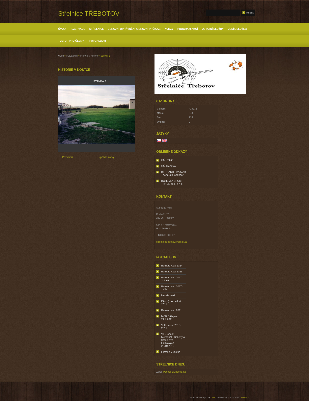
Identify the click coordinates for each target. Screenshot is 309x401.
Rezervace (77, 28)
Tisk (213, 397)
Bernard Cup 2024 (171, 265)
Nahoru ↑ (245, 397)
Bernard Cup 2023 (171, 271)
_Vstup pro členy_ (71, 40)
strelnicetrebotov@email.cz (171, 241)
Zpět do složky (106, 157)
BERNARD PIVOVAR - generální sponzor (173, 173)
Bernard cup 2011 (171, 310)
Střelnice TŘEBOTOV (88, 13)
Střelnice (96, 28)
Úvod (62, 28)
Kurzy (168, 28)
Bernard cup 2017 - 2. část (172, 279)
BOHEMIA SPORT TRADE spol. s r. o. (172, 182)
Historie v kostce (89, 55)
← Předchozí (66, 157)
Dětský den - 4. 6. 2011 (171, 303)
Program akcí (187, 28)
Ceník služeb (237, 28)
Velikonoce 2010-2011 (171, 327)
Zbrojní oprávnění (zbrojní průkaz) (134, 28)
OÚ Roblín (167, 160)
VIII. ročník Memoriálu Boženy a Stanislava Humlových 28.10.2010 (173, 340)
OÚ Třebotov (168, 165)
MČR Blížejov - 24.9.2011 (170, 318)
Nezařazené (168, 295)
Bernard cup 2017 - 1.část (172, 288)
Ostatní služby (213, 28)
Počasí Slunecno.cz (174, 371)
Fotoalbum (97, 40)
